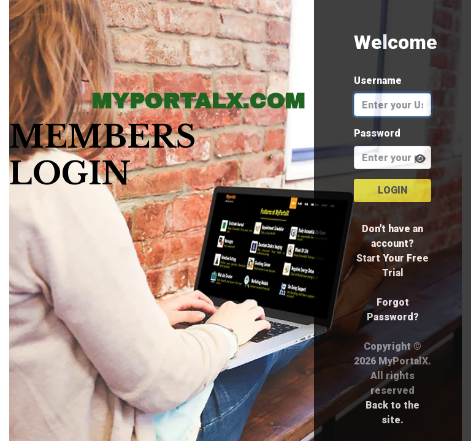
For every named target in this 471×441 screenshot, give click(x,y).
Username (378, 80)
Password (377, 133)
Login (393, 190)
